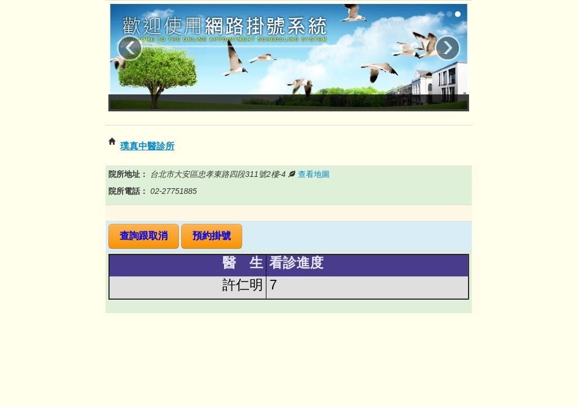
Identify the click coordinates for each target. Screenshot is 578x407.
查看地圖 (314, 174)
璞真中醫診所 (147, 146)
